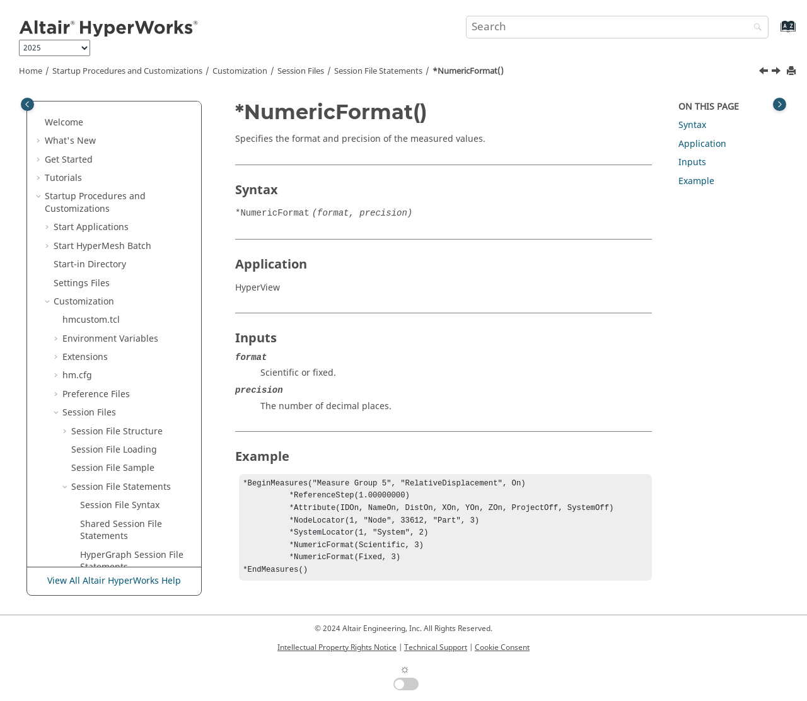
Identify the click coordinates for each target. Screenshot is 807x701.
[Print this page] (792, 71)
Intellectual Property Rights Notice (337, 647)
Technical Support (435, 647)
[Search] (754, 28)
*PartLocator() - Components (113, 539)
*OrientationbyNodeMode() (135, 397)
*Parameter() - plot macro (135, 495)
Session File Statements (378, 71)
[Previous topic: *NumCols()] (765, 72)
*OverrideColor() (115, 477)
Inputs (692, 162)
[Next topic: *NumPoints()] (777, 72)
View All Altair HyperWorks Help (114, 581)
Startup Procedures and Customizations (127, 71)
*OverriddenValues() (124, 459)
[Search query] (617, 27)
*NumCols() (105, 243)
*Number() (103, 106)
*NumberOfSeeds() (121, 156)
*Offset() (99, 335)
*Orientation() (110, 372)
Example (696, 181)
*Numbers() (106, 205)
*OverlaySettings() (119, 440)
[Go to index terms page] (774, 32)
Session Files (300, 71)
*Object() (100, 316)
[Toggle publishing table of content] (27, 104)
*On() (92, 354)
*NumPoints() (109, 279)
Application (702, 144)
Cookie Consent (502, 647)
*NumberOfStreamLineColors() (136, 181)
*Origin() (99, 422)
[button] (75, 107)
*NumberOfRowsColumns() (137, 131)
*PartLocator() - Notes (126, 564)
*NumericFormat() (468, 71)
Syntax (692, 125)
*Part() (94, 514)
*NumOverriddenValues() (134, 298)
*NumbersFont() (115, 224)
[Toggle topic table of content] (779, 104)
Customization (239, 71)
